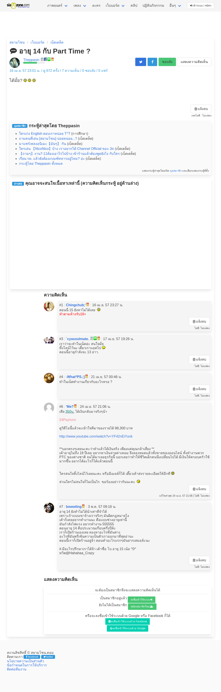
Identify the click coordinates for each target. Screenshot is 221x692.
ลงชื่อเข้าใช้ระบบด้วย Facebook (128, 621)
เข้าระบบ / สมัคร (200, 5)
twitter (48, 656)
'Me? (70, 406)
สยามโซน (17, 42)
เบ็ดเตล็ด (57, 42)
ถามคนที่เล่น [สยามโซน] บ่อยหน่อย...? (48, 138)
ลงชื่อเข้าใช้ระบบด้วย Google (128, 628)
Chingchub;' (76, 305)
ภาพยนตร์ (54, 5)
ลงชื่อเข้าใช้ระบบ (141, 599)
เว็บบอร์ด (112, 5)
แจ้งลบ (201, 109)
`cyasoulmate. (77, 339)
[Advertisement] (110, 237)
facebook (32, 656)
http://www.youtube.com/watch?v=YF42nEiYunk (96, 436)
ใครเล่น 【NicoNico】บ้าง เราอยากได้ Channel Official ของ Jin (66, 149)
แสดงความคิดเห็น (194, 62)
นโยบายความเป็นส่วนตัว (25, 661)
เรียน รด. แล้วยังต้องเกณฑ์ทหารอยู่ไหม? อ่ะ (52, 158)
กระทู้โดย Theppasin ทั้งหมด (41, 163)
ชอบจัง (167, 62)
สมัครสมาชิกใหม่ (142, 606)
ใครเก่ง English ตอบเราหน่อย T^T (44, 133)
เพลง (77, 5)
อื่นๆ (172, 5)
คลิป (134, 5)
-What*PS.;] (75, 377)
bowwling (74, 506)
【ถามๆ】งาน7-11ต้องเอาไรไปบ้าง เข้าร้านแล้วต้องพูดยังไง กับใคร (69, 153)
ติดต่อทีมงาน (16, 669)
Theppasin (31, 60)
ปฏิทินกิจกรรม (153, 5)
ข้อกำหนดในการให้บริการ (27, 665)
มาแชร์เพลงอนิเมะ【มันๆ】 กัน (42, 144)
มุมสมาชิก (176, 170)
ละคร (96, 5)
